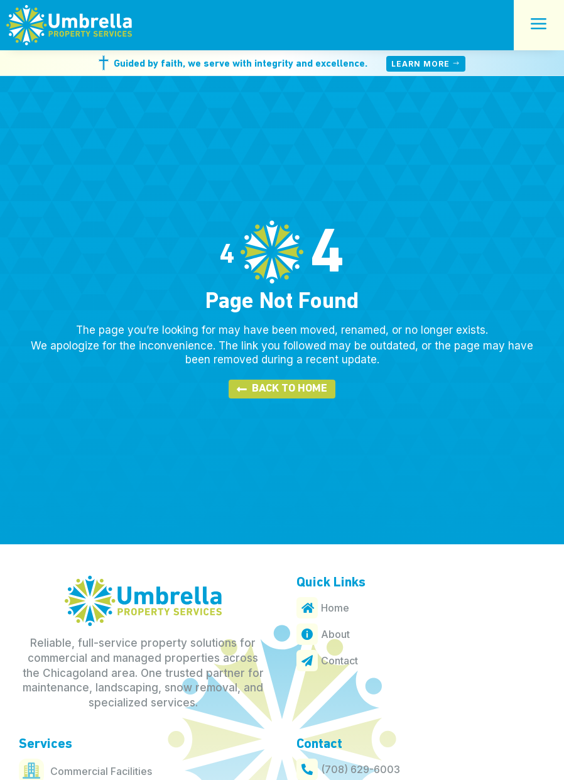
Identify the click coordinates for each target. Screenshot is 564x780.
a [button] (538, 25)
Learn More (420, 64)
